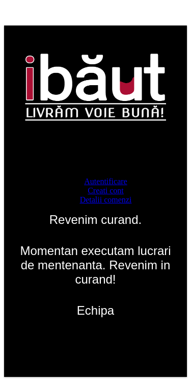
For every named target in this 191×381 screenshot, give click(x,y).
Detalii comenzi (106, 199)
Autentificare (105, 181)
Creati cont (106, 190)
